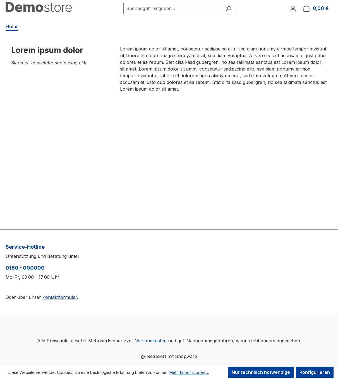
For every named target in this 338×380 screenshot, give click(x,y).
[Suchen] (228, 8)
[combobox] (172, 8)
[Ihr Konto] (293, 8)
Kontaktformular (59, 297)
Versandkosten (151, 340)
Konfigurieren (314, 372)
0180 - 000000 (25, 268)
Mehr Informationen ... (189, 372)
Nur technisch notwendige (261, 372)
